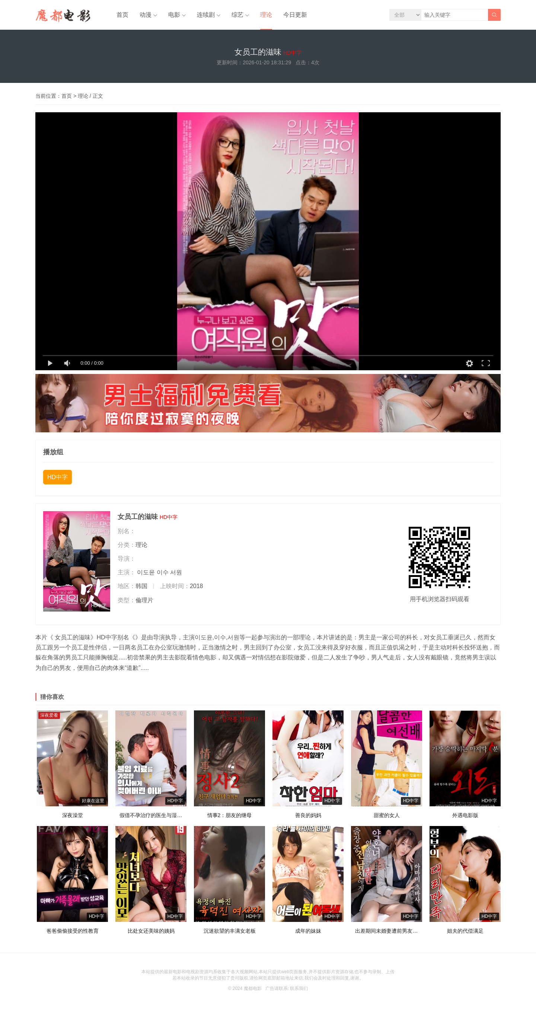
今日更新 (295, 15)
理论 (266, 15)
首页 (122, 15)
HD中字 (57, 477)
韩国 (141, 586)
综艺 (237, 15)
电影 (174, 15)
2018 (196, 586)
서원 (176, 572)
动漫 (145, 15)
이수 (163, 572)
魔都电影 (253, 988)
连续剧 (206, 15)
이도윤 (146, 572)
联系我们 (299, 988)
